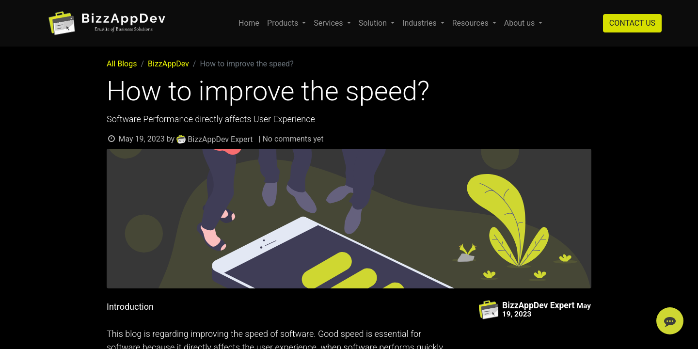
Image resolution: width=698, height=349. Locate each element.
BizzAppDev (168, 63)
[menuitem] (249, 23)
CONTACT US (632, 23)
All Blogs (122, 63)
